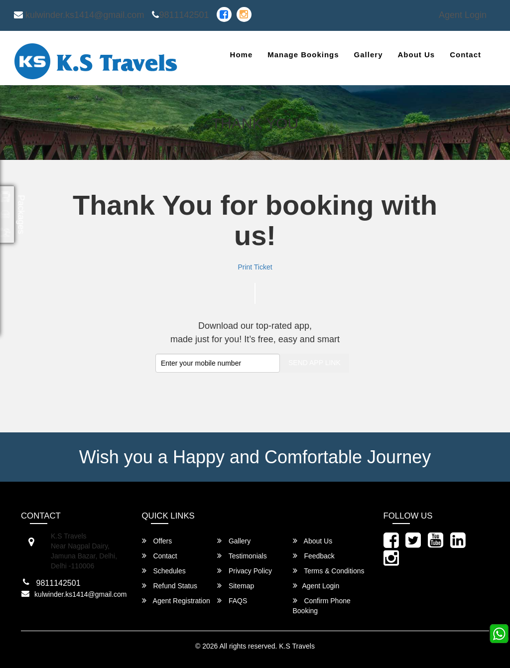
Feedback (314, 555)
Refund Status (170, 585)
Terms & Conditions (329, 570)
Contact (465, 54)
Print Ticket (255, 267)
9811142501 (180, 15)
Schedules (164, 570)
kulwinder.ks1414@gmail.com (79, 15)
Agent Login (463, 15)
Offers (157, 540)
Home (241, 54)
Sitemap (235, 585)
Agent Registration (176, 600)
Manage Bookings (303, 54)
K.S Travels (297, 646)
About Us (416, 54)
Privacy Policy (244, 570)
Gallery (368, 54)
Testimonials (242, 555)
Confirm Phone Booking (322, 605)
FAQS (232, 600)
